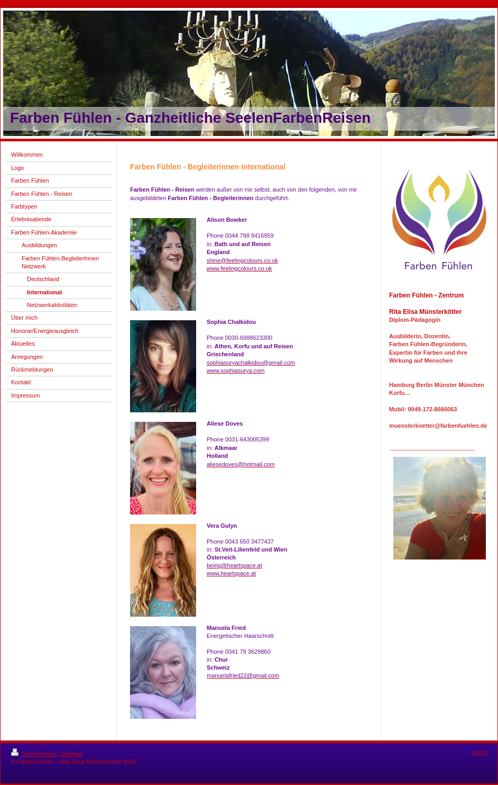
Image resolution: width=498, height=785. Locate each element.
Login (480, 752)
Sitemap (71, 754)
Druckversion (34, 754)
